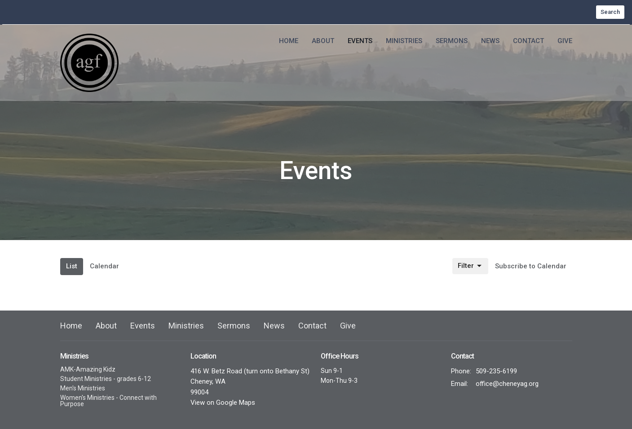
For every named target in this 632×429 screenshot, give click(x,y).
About (323, 41)
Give (564, 41)
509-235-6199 (496, 371)
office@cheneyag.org (507, 384)
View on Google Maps (222, 402)
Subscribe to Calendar (530, 266)
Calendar (104, 266)
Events (360, 41)
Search (610, 12)
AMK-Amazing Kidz (87, 369)
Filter (470, 266)
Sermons (452, 41)
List (71, 266)
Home (288, 41)
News (490, 41)
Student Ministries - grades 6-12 (105, 378)
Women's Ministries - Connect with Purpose (108, 400)
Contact (528, 41)
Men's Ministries (82, 388)
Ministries (404, 41)
